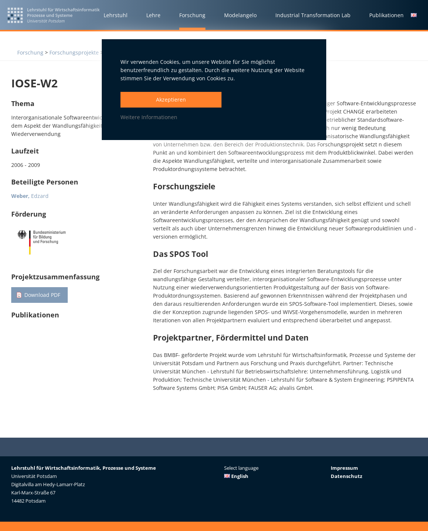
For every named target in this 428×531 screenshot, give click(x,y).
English (236, 476)
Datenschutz (346, 476)
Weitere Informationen (148, 117)
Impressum (344, 468)
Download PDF (42, 294)
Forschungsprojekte (74, 52)
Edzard (30, 195)
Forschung (30, 52)
